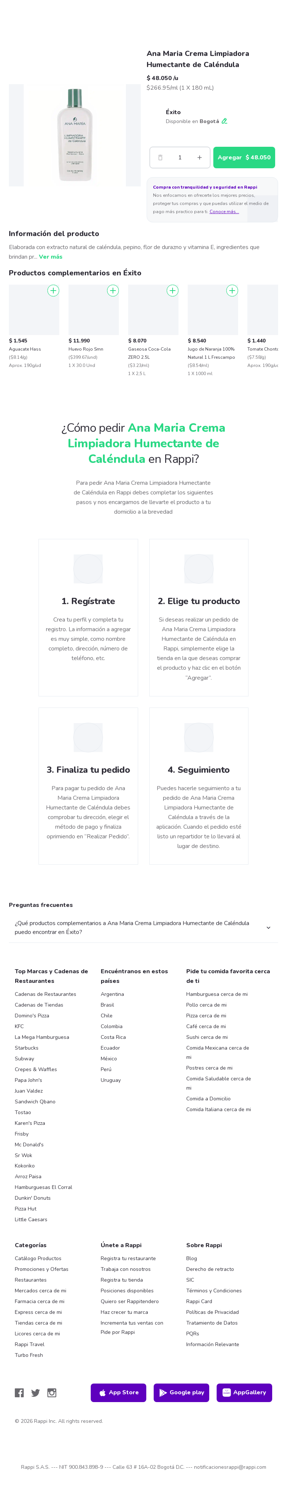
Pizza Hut (25, 1208)
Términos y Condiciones (214, 1290)
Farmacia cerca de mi (39, 1301)
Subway (24, 1058)
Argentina (112, 994)
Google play (181, 1392)
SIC (190, 1279)
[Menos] (160, 157)
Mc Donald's (29, 1144)
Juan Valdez (29, 1090)
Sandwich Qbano (35, 1101)
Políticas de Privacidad (212, 1312)
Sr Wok (23, 1155)
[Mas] (199, 157)
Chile (107, 1015)
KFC (19, 1026)
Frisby (22, 1133)
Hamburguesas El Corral (43, 1187)
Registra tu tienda (122, 1279)
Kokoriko (25, 1165)
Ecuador (110, 1047)
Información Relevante (212, 1344)
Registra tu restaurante (128, 1258)
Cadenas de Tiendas (39, 1004)
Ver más (51, 257)
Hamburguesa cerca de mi (217, 994)
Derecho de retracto (210, 1269)
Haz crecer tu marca (124, 1312)
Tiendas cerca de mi (38, 1322)
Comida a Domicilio (208, 1098)
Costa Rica (113, 1037)
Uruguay (111, 1080)
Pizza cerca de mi (206, 1015)
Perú (106, 1069)
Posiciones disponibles (127, 1290)
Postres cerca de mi (209, 1067)
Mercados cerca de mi (40, 1290)
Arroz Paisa (28, 1176)
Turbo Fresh (29, 1355)
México (109, 1058)
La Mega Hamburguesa (42, 1037)
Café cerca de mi (206, 1026)
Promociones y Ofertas (42, 1269)
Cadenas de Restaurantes (45, 994)
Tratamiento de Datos (212, 1322)
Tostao (23, 1112)
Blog (191, 1258)
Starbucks (27, 1047)
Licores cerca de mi (37, 1333)
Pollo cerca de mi (206, 1004)
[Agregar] (53, 291)
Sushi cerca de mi (207, 1037)
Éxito (173, 112)
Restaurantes (31, 1279)
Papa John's (28, 1080)
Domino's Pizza (32, 1015)
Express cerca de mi (38, 1312)
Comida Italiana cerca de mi (218, 1109)
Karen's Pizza (30, 1123)
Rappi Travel (29, 1344)
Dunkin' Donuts (33, 1198)
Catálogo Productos (38, 1258)
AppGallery (244, 1392)
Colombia (112, 1026)
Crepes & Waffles (36, 1069)
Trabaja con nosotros (126, 1269)
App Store (118, 1392)
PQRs (192, 1333)
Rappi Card (199, 1301)
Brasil (107, 1004)
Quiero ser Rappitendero (130, 1301)
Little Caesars (31, 1219)
